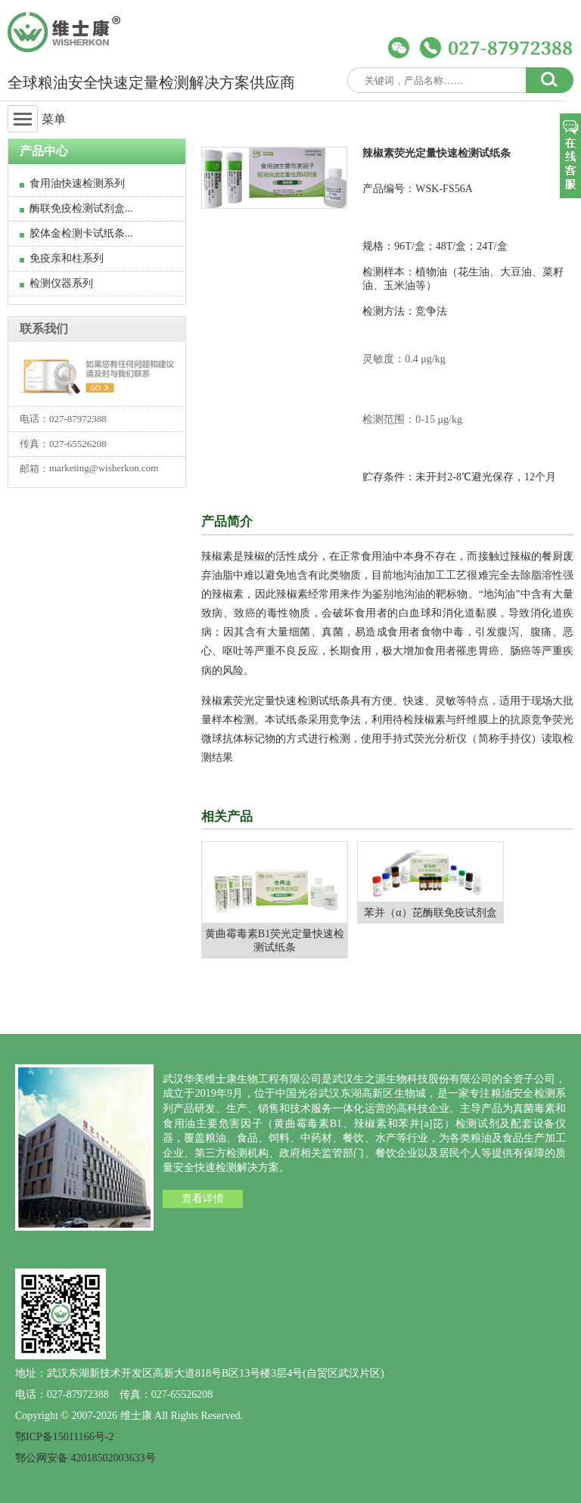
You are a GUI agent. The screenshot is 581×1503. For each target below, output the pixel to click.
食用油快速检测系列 (72, 183)
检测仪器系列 (56, 283)
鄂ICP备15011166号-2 (64, 1436)
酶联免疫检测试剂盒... (76, 208)
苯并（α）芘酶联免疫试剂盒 (430, 912)
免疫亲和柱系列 (62, 258)
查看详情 (203, 1198)
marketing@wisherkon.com (103, 468)
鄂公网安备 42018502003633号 (85, 1458)
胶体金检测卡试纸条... (76, 233)
